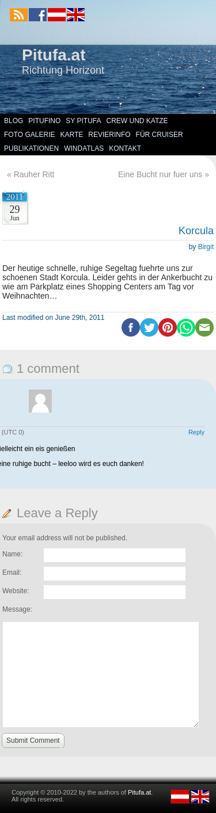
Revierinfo (109, 135)
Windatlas (84, 148)
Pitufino (44, 121)
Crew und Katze (137, 121)
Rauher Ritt (34, 174)
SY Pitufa (83, 121)
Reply (196, 432)
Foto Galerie (29, 135)
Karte (71, 135)
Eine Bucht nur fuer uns (160, 174)
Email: (11, 572)
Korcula (196, 230)
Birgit (206, 247)
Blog (13, 121)
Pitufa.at (53, 55)
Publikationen (31, 148)
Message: (17, 609)
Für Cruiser (159, 135)
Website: (15, 591)
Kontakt (125, 148)
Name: (12, 554)
